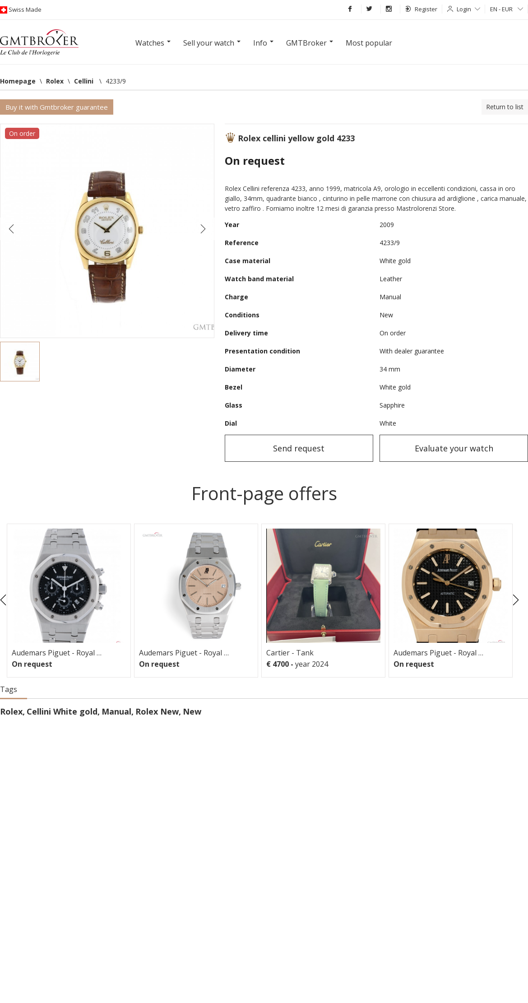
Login (468, 9)
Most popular (369, 43)
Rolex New (157, 711)
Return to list (504, 106)
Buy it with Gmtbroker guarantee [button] (56, 106)
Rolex (11, 711)
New (192, 711)
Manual (116, 711)
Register (421, 9)
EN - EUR (506, 9)
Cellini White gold (62, 711)
